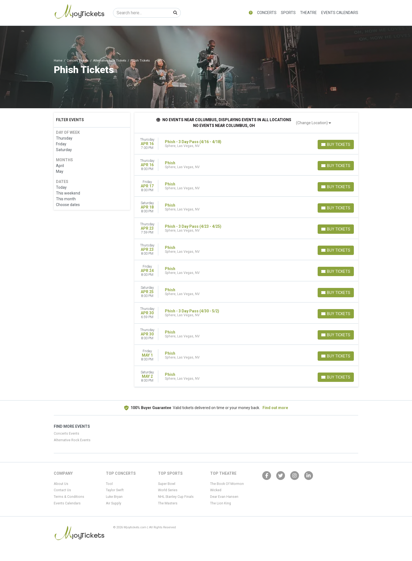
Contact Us (62, 490)
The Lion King (220, 503)
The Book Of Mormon (227, 484)
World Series (167, 490)
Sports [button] (288, 12)
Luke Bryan (114, 497)
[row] (246, 143)
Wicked (215, 490)
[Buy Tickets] (336, 144)
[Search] (141, 13)
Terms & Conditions (69, 497)
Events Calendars (339, 12)
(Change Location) (313, 123)
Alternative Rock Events (72, 440)
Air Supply (113, 503)
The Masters (167, 503)
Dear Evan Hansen (224, 497)
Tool (109, 484)
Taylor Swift (115, 490)
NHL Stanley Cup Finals (176, 497)
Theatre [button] (308, 12)
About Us (61, 484)
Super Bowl (166, 484)
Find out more (275, 408)
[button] (251, 13)
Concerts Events (66, 433)
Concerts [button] (266, 12)
